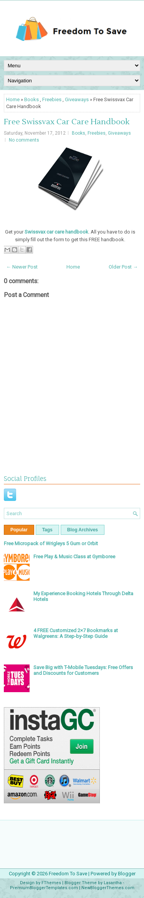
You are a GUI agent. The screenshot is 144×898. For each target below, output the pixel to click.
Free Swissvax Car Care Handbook (66, 122)
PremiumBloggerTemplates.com (44, 887)
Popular (19, 529)
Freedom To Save (68, 873)
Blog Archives (82, 529)
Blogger (127, 873)
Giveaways (77, 99)
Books (31, 99)
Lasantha (113, 882)
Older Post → (123, 267)
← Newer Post (22, 267)
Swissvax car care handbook (56, 232)
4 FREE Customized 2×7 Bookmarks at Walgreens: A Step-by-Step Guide (75, 633)
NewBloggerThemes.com (107, 887)
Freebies (51, 99)
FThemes (51, 882)
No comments (24, 140)
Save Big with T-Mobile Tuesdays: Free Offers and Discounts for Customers (83, 670)
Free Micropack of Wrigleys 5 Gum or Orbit (51, 543)
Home (13, 99)
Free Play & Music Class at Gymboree (74, 556)
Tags (47, 529)
